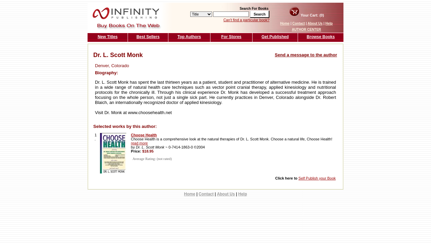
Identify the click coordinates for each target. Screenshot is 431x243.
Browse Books (321, 36)
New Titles (108, 36)
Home (285, 23)
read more (139, 143)
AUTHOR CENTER (306, 29)
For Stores (231, 36)
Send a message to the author (306, 54)
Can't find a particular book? (246, 20)
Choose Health (144, 135)
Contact (298, 23)
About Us (314, 23)
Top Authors (189, 36)
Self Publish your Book (317, 178)
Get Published (275, 36)
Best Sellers (148, 36)
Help (329, 23)
